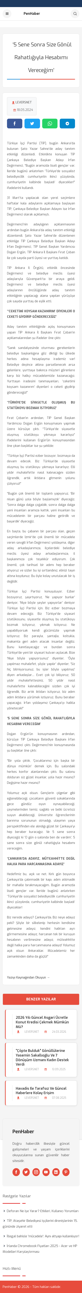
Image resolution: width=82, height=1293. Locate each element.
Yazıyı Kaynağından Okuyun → (28, 977)
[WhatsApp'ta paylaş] (50, 123)
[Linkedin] (56, 1172)
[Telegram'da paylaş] (67, 123)
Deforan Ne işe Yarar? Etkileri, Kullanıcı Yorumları (43, 1211)
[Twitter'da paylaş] (32, 123)
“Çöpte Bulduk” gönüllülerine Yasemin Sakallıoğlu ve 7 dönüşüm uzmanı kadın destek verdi (42, 1057)
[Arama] (75, 13)
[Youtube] (46, 1172)
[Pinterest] (66, 1172)
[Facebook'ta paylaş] (14, 123)
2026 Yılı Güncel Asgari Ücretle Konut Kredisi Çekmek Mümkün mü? (42, 1022)
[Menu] (7, 13)
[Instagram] (36, 1172)
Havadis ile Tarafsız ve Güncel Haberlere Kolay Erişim (41, 1090)
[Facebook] (16, 1172)
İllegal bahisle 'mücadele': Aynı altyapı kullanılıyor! (43, 1236)
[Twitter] (26, 1172)
